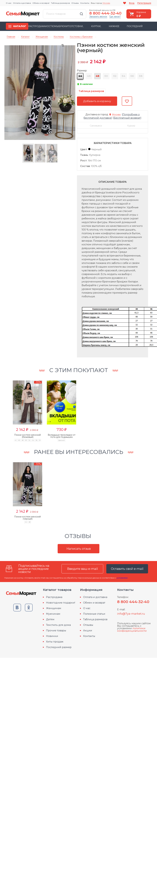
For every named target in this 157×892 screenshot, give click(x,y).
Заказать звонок (98, 16)
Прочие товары (56, 630)
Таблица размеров (60, 3)
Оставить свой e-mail (127, 569)
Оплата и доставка (22, 3)
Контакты (84, 3)
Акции (87, 630)
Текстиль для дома (58, 625)
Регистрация (144, 3)
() (126, 117)
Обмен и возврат (40, 3)
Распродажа (36, 26)
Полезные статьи (94, 614)
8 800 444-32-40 (105, 13)
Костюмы (52, 26)
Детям (50, 619)
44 (80, 76)
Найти (81, 13)
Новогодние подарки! (60, 603)
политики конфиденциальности (132, 629)
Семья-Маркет (23, 14)
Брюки (63, 26)
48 (97, 76)
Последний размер (59, 647)
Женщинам (53, 608)
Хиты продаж (54, 641)
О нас (8, 3)
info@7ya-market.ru (131, 613)
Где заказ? (115, 16)
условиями (122, 578)
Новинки (52, 636)
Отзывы (75, 3)
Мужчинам (53, 614)
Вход (131, 3)
